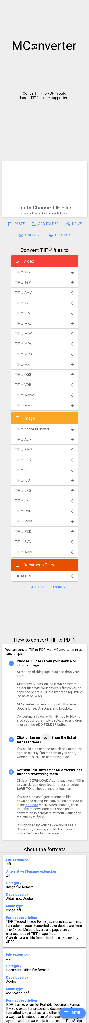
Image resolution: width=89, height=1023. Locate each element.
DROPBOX (59, 235)
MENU (72, 1012)
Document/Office (39, 564)
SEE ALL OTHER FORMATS (44, 587)
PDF (46, 738)
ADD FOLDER (44, 224)
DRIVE (73, 224)
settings (32, 805)
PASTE (16, 224)
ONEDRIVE (29, 235)
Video (28, 261)
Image (29, 418)
